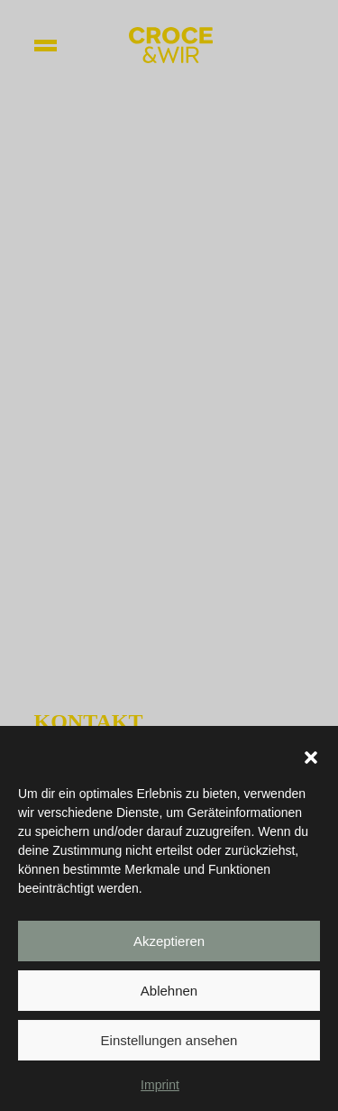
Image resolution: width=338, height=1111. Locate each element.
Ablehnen (169, 995)
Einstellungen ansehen (169, 1044)
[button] (311, 762)
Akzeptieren (169, 945)
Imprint (160, 1089)
